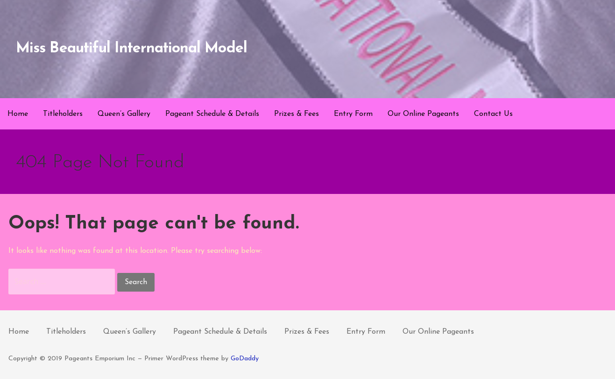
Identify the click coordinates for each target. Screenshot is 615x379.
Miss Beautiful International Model (131, 48)
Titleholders (63, 114)
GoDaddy (245, 358)
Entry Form (353, 114)
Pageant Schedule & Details (212, 114)
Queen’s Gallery (124, 114)
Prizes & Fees (296, 114)
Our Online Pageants (423, 114)
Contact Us (493, 114)
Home (17, 114)
